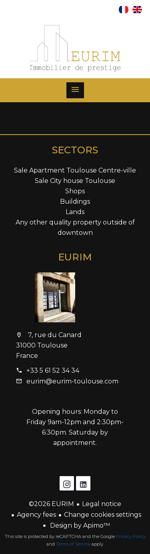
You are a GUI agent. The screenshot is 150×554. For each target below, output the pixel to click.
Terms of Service (73, 544)
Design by (79, 525)
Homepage (75, 48)
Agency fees (36, 514)
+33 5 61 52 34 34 (52, 370)
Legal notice (101, 504)
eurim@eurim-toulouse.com (72, 381)
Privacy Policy (131, 536)
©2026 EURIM (51, 504)
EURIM (75, 257)
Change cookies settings (102, 514)
